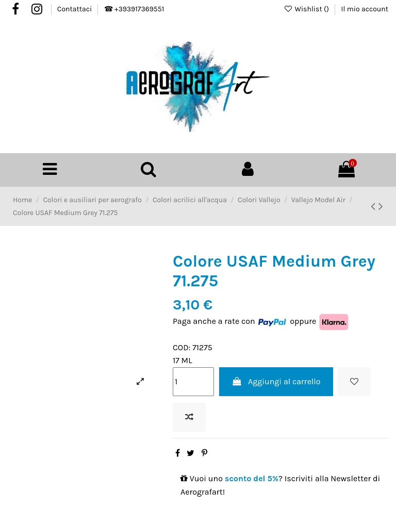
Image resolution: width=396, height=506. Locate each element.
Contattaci (75, 9)
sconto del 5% (251, 478)
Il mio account (364, 9)
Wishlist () (307, 9)
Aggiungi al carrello (276, 381)
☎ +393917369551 (134, 9)
